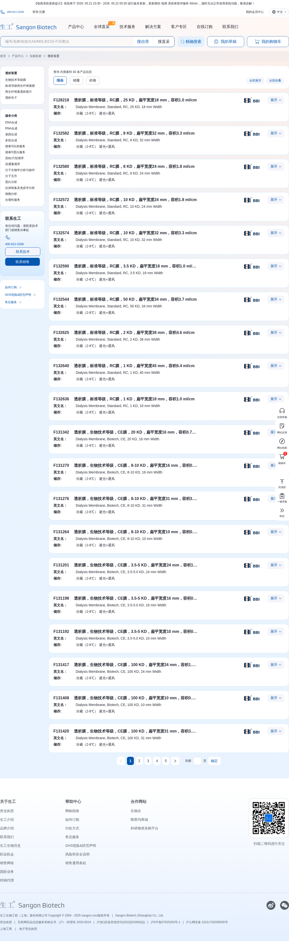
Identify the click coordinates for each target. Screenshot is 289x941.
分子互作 (11, 176)
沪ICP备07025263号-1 (165, 922)
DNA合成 (11, 122)
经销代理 (7, 880)
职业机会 (7, 854)
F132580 (61, 166)
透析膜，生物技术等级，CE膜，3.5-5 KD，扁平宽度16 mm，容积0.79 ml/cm (142, 598)
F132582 (61, 133)
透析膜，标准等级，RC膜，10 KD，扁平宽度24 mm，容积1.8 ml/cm (135, 200)
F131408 (61, 698)
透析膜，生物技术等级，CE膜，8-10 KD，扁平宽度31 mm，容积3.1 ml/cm (141, 499)
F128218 (61, 100)
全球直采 (102, 26)
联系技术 (23, 252)
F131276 (61, 499)
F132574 (61, 233)
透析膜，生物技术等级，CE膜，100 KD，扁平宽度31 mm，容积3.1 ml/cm (140, 731)
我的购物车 (268, 41)
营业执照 (7, 811)
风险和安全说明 (77, 854)
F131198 (61, 598)
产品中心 (76, 27)
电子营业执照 (28, 929)
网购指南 (72, 811)
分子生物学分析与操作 (20, 170)
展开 (273, 100)
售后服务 (11, 302)
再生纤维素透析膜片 (18, 91)
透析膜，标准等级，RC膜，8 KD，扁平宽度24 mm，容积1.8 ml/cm (134, 166)
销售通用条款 (75, 863)
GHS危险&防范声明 (18, 294)
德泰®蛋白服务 (15, 152)
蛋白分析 (11, 182)
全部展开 (255, 80)
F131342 (61, 432)
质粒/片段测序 (14, 158)
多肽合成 (11, 140)
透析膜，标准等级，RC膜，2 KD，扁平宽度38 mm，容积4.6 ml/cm (134, 332)
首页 (3, 56)
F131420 (61, 731)
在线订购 (205, 27)
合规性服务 (12, 200)
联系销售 (22, 262)
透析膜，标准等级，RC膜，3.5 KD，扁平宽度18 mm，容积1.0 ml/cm (136, 266)
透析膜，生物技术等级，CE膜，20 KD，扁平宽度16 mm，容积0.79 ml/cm (140, 432)
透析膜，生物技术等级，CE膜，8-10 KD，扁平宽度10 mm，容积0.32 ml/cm (142, 532)
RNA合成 (11, 128)
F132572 (61, 200)
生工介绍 (7, 820)
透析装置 (53, 56)
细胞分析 (11, 194)
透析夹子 (11, 97)
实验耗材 (36, 56)
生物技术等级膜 (15, 80)
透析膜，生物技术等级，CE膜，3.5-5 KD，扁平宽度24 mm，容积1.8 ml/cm (141, 565)
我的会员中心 (255, 12)
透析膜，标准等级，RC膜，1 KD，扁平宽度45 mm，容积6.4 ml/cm (134, 366)
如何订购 (11, 287)
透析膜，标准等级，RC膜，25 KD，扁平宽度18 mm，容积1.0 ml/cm (135, 100)
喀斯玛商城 (139, 820)
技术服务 (127, 27)
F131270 (61, 465)
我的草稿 (225, 41)
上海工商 (6, 929)
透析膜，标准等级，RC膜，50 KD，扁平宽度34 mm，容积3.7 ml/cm (135, 299)
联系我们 (230, 27)
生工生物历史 (10, 846)
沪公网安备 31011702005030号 (207, 922)
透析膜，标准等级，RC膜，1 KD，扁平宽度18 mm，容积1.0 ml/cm (134, 399)
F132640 (61, 366)
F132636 (61, 399)
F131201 (61, 565)
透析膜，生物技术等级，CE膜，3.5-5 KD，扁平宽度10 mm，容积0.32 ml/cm (142, 631)
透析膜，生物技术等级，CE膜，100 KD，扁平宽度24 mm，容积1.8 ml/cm (140, 665)
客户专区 (179, 27)
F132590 (61, 266)
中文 (280, 12)
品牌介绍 (7, 828)
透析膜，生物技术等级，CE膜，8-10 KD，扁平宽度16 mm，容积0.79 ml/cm (142, 465)
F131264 (61, 532)
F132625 (61, 332)
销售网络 (7, 863)
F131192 (61, 631)
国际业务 (7, 872)
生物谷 (136, 811)
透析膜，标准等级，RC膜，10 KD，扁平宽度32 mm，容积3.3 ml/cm (135, 233)
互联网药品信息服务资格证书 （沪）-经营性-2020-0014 (54, 922)
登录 (35, 12)
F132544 (61, 299)
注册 (42, 12)
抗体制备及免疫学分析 (20, 188)
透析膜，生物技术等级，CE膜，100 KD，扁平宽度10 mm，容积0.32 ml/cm (141, 698)
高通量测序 (12, 164)
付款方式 (72, 828)
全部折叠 (275, 80)
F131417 (61, 665)
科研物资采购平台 (144, 828)
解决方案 (153, 27)
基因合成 (11, 134)
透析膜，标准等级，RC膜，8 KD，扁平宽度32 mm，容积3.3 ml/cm (134, 133)
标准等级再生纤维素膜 (20, 86)
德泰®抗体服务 (15, 146)
